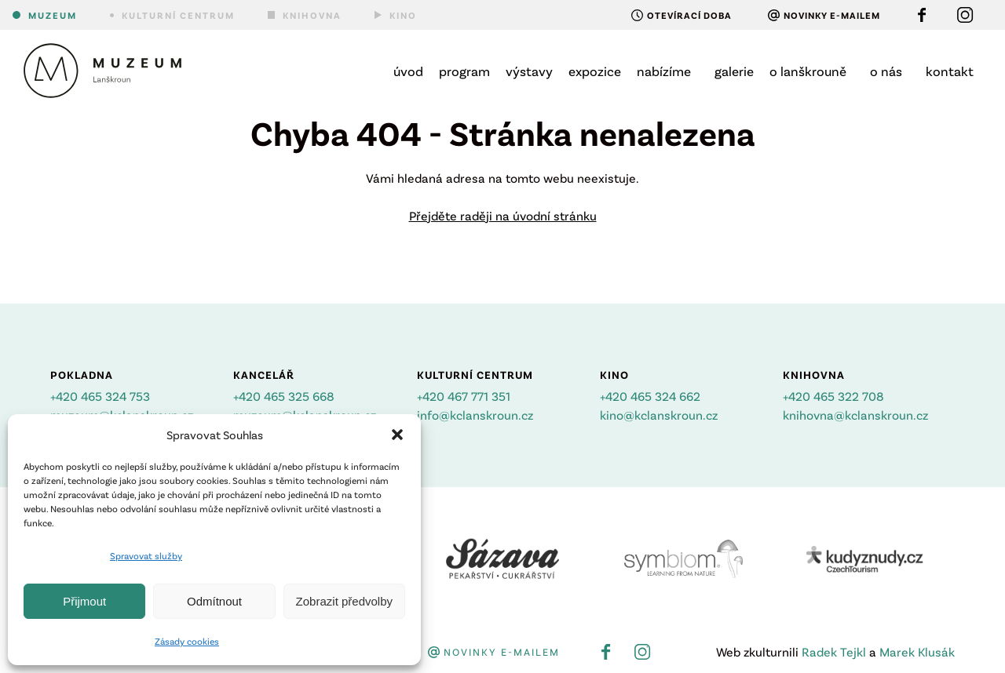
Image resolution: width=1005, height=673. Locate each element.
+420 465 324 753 (100, 395)
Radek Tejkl (834, 651)
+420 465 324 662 (650, 395)
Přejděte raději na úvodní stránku (503, 215)
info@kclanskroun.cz (475, 414)
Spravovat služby (146, 555)
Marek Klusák (917, 651)
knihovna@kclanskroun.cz (855, 414)
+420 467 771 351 (463, 395)
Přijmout (84, 601)
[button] (397, 434)
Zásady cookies (187, 640)
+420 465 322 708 (833, 395)
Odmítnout (214, 601)
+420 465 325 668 (283, 395)
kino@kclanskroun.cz (659, 414)
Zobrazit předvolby (344, 601)
